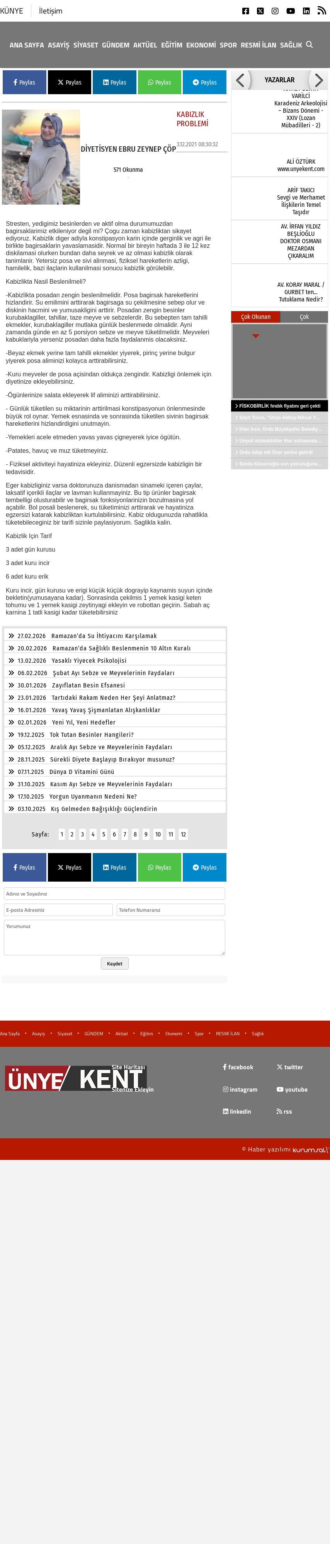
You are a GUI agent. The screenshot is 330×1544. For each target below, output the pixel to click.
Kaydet (114, 959)
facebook (238, 1062)
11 (170, 829)
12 (183, 829)
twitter (290, 1062)
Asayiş (59, 45)
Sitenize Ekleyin (133, 1084)
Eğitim (171, 45)
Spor (228, 45)
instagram (240, 1084)
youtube (292, 1084)
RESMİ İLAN (258, 45)
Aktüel (145, 45)
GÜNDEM (115, 45)
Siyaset (85, 45)
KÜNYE (11, 11)
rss (284, 1106)
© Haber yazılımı (286, 1144)
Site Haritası (128, 1062)
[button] (240, 80)
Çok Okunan (255, 316)
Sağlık (291, 45)
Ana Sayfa (27, 45)
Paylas (24, 82)
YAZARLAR (279, 80)
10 (158, 829)
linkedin (237, 1106)
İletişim (51, 11)
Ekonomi (201, 45)
